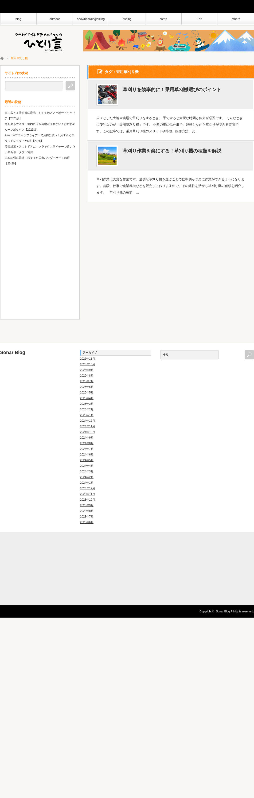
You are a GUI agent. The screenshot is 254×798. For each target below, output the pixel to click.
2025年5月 (87, 392)
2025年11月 (87, 358)
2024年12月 (87, 420)
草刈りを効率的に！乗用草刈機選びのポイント (172, 89)
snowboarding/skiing (91, 19)
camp (163, 19)
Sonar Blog (12, 352)
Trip (199, 19)
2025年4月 (87, 398)
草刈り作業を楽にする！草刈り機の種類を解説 (172, 151)
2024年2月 (87, 477)
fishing (127, 19)
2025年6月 (87, 387)
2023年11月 (87, 494)
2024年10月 (87, 432)
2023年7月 (87, 516)
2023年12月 (87, 488)
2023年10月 (87, 499)
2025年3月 (87, 403)
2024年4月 (87, 465)
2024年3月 (87, 471)
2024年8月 (87, 443)
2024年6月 (87, 454)
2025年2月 (87, 409)
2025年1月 (87, 415)
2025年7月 (87, 381)
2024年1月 (87, 482)
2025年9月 (87, 370)
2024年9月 (87, 437)
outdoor (54, 19)
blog (18, 19)
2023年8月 (87, 511)
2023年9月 (87, 505)
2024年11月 (87, 426)
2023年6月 (87, 522)
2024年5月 (87, 460)
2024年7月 (87, 449)
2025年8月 (87, 375)
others (236, 19)
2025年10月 (87, 364)
